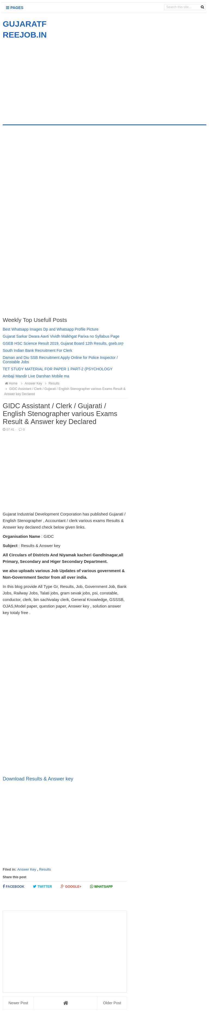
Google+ (71, 886)
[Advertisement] (48, 78)
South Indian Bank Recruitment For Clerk (37, 350)
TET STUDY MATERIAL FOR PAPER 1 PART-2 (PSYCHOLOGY (57, 369)
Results (45, 869)
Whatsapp (101, 886)
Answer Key (26, 869)
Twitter (42, 886)
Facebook (13, 886)
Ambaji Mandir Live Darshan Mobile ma (36, 376)
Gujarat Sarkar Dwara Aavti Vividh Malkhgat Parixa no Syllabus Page (61, 336)
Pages (14, 7)
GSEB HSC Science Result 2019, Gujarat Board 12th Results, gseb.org (63, 343)
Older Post (112, 1003)
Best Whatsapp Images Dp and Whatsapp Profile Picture (51, 329)
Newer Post (18, 1003)
